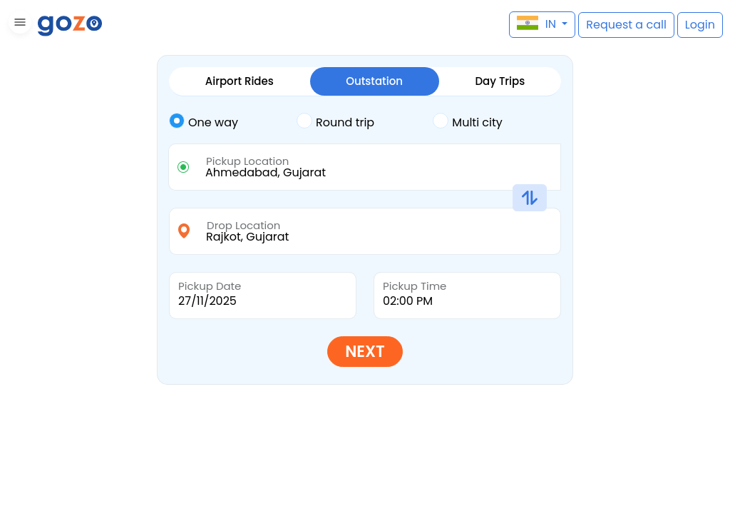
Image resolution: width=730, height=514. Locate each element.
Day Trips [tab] (500, 81)
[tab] (233, 123)
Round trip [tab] (335, 121)
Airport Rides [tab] (239, 81)
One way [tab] (203, 121)
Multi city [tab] (467, 121)
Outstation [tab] (374, 81)
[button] (18, 25)
